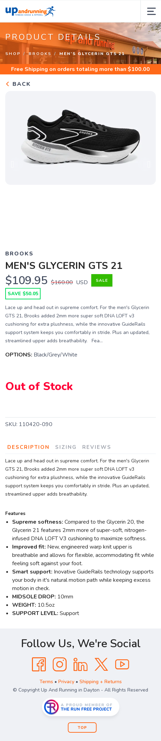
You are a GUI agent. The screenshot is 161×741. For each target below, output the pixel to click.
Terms (46, 681)
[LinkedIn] (80, 664)
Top (82, 727)
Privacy (66, 681)
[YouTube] (122, 664)
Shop (12, 53)
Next (145, 164)
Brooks (39, 53)
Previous (16, 164)
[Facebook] (38, 664)
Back (18, 84)
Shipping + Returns (100, 681)
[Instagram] (59, 664)
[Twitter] (101, 664)
